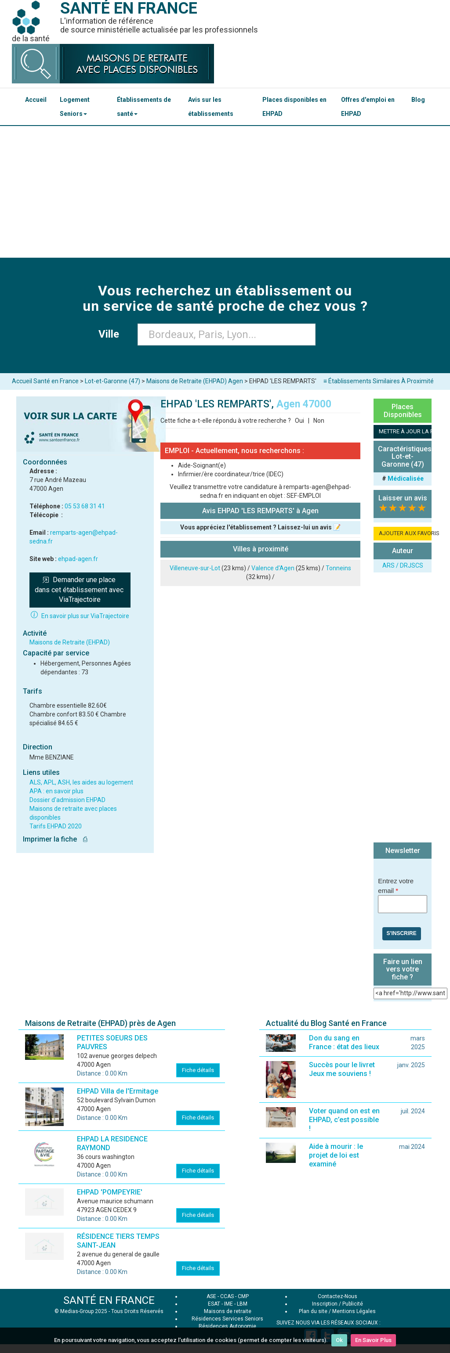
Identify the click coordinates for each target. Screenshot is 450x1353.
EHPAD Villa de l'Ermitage (117, 1091)
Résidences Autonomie (227, 1326)
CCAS (227, 1296)
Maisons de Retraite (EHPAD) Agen (194, 381)
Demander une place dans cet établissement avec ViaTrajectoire (80, 590)
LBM (242, 1304)
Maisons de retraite (227, 1311)
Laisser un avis (402, 498)
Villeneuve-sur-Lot (195, 568)
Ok (339, 1340)
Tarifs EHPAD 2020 (55, 826)
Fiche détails (198, 1070)
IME (228, 1304)
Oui (299, 420)
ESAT (214, 1304)
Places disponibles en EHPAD (294, 106)
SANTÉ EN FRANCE (109, 1300)
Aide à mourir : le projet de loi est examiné (336, 1155)
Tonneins (338, 568)
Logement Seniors (75, 106)
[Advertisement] (225, 191)
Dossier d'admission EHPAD (67, 799)
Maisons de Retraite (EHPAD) (69, 642)
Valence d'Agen (272, 568)
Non (318, 420)
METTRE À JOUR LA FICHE (405, 431)
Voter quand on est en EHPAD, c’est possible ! (344, 1120)
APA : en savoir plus (56, 791)
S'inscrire (402, 933)
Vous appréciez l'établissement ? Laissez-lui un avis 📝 (260, 527)
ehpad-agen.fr (78, 558)
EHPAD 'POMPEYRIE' (109, 1192)
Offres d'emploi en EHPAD (368, 106)
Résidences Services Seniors (227, 1319)
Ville (111, 334)
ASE (211, 1296)
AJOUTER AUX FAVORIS (405, 533)
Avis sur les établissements (210, 106)
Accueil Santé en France (45, 381)
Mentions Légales (354, 1311)
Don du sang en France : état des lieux (344, 1042)
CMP (243, 1296)
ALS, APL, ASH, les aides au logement (81, 782)
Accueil (36, 99)
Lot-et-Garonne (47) (112, 381)
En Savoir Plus (373, 1340)
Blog (418, 99)
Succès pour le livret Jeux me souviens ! (342, 1069)
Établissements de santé (144, 106)
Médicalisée (406, 478)
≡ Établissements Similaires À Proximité (378, 381)
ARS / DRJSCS (402, 565)
